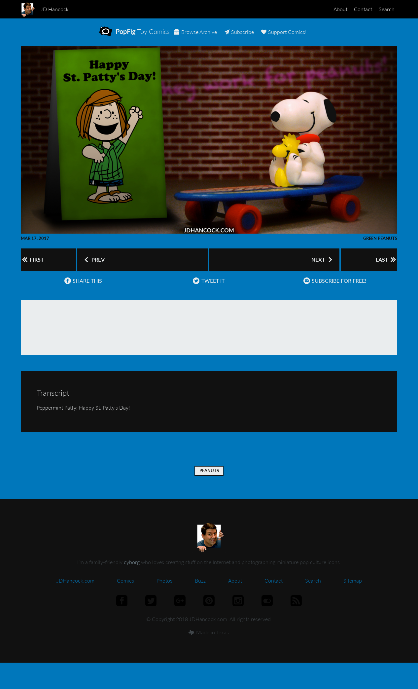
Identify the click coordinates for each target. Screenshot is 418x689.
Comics (125, 591)
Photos (164, 591)
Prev (94, 266)
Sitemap (352, 591)
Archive (225, 36)
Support (319, 36)
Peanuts (209, 481)
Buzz (200, 591)
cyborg (132, 573)
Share (81, 291)
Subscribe (272, 36)
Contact (355, 9)
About (327, 9)
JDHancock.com (75, 591)
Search (384, 9)
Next (318, 266)
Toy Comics (142, 35)
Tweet (207, 291)
